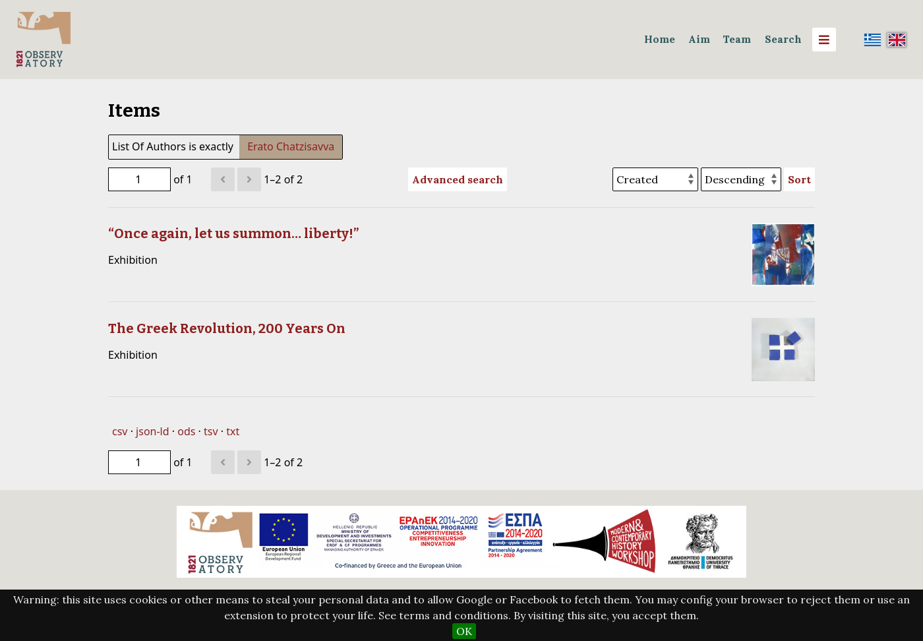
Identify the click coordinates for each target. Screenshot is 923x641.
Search (783, 39)
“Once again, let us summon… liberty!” (233, 233)
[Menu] (824, 39)
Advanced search (457, 179)
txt (232, 431)
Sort (799, 179)
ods (186, 431)
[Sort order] (741, 179)
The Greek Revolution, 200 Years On (226, 328)
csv (119, 431)
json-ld (152, 431)
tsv (211, 431)
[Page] (139, 179)
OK (464, 631)
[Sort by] (655, 179)
